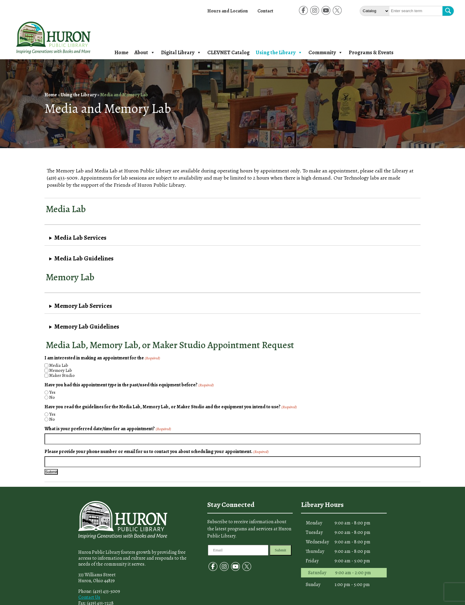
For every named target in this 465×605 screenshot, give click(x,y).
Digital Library (181, 52)
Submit (280, 550)
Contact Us (89, 597)
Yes (52, 392)
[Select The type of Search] (374, 11)
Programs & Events (371, 52)
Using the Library (279, 52)
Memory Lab (60, 370)
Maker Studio (62, 375)
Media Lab (58, 365)
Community (325, 52)
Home (121, 52)
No (52, 397)
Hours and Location (227, 11)
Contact (265, 11)
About (144, 52)
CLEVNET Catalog (228, 52)
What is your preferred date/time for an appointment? (107, 428)
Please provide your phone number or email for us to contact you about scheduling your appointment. (156, 451)
